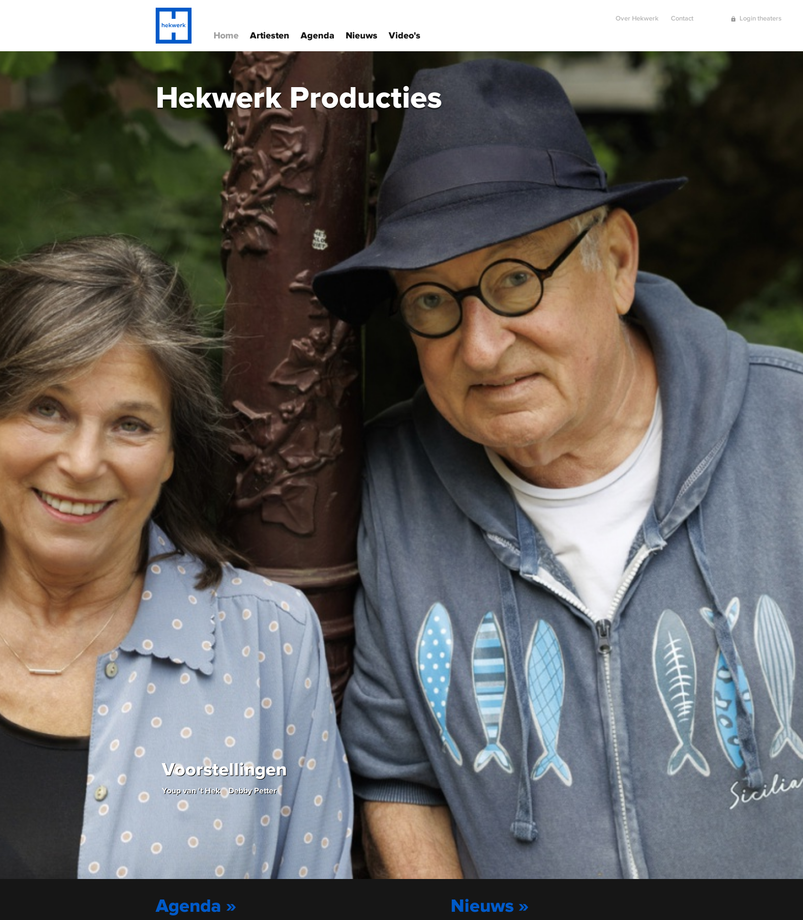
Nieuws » (490, 905)
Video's (404, 34)
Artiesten (269, 34)
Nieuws (361, 34)
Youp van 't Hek (191, 790)
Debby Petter (252, 790)
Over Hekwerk (637, 14)
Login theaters (760, 14)
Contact (682, 14)
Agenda (317, 34)
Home (226, 34)
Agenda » (196, 905)
